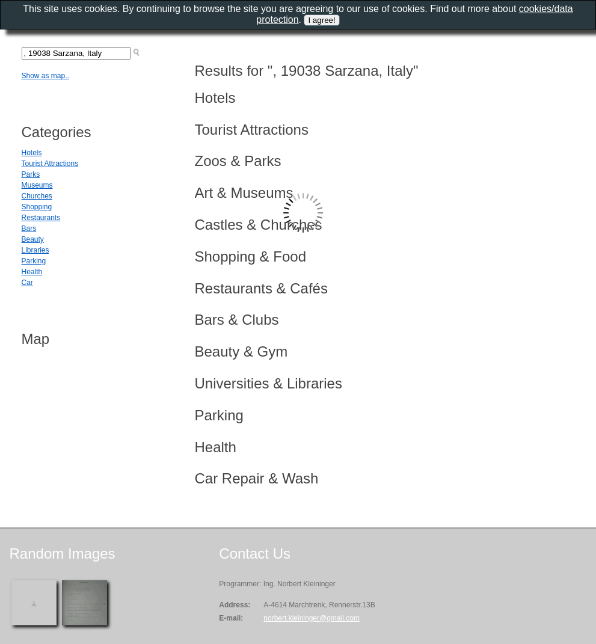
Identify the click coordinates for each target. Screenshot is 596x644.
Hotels (32, 153)
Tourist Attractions (50, 163)
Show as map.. (45, 76)
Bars (29, 228)
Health (32, 272)
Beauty (33, 239)
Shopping (37, 207)
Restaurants (41, 217)
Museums (37, 185)
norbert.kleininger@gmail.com (311, 618)
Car (27, 282)
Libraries (35, 250)
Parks (31, 174)
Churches (37, 196)
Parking (34, 261)
